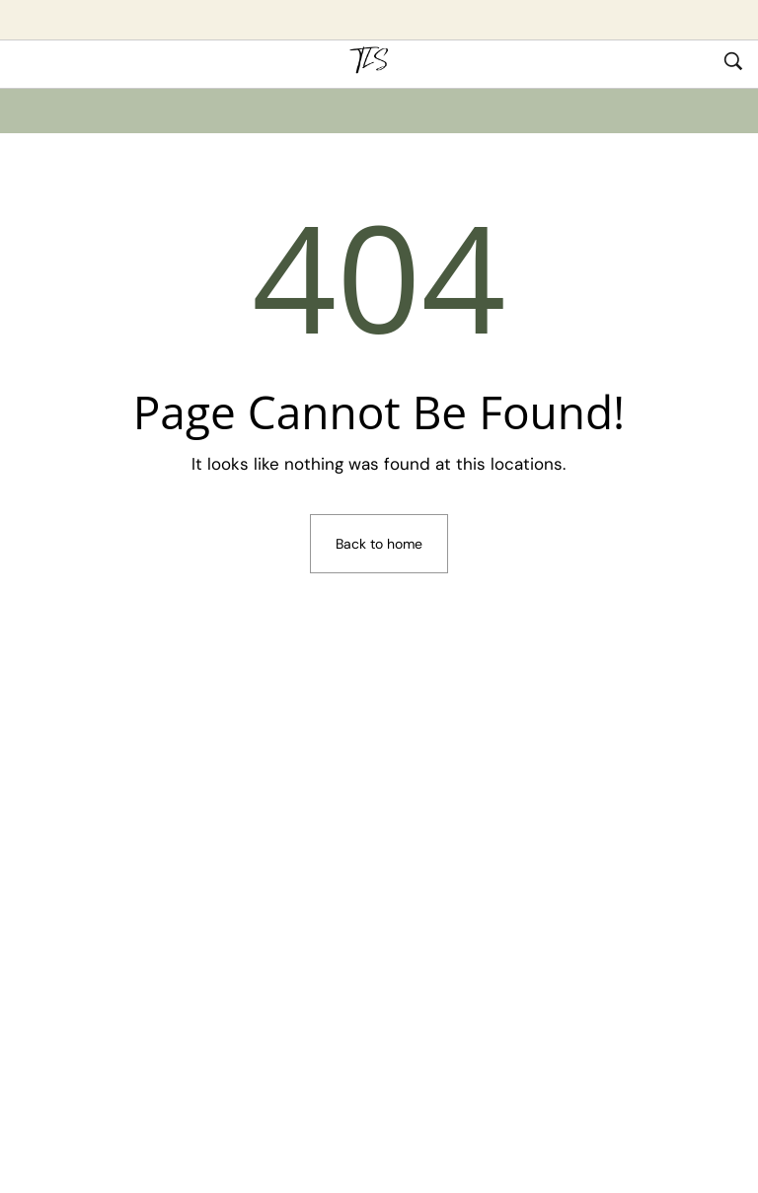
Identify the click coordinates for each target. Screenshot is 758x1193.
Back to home (379, 544)
